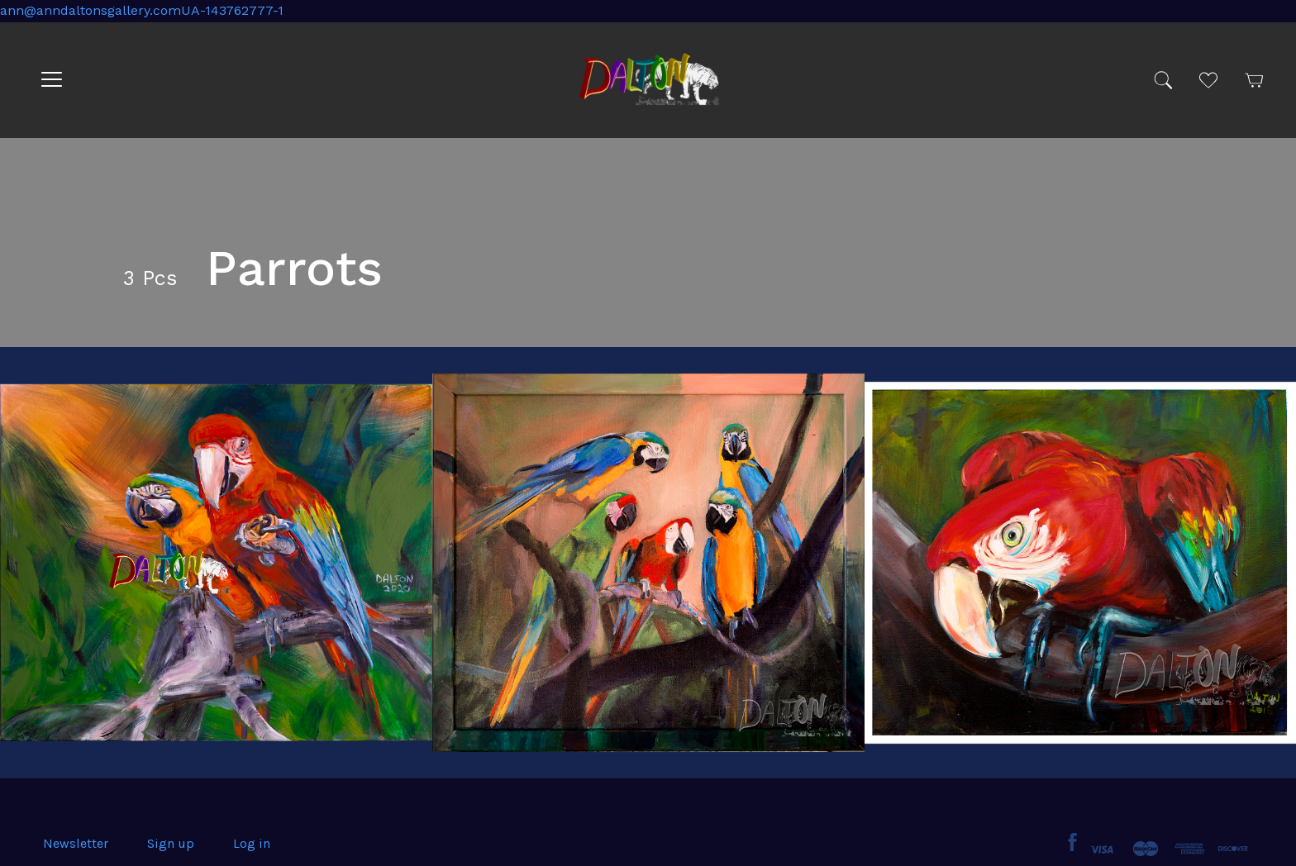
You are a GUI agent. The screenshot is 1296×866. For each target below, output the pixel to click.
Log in (251, 843)
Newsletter (75, 843)
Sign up (170, 843)
